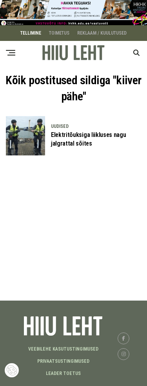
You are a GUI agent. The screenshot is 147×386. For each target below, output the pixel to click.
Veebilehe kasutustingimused (63, 348)
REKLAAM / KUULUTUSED (102, 32)
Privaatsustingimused (63, 360)
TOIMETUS (59, 32)
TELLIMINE (30, 32)
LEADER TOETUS (63, 372)
